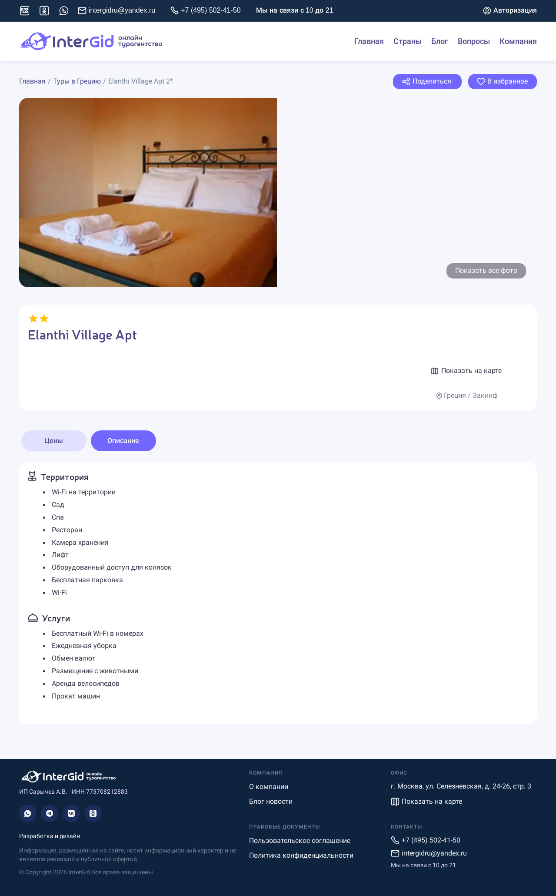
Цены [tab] (53, 440)
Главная (369, 41)
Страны (407, 41)
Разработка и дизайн (49, 835)
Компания (518, 41)
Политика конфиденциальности (301, 855)
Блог (439, 41)
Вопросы (474, 41)
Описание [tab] (123, 440)
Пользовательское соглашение (299, 840)
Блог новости (271, 801)
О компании (268, 786)
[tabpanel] (278, 593)
